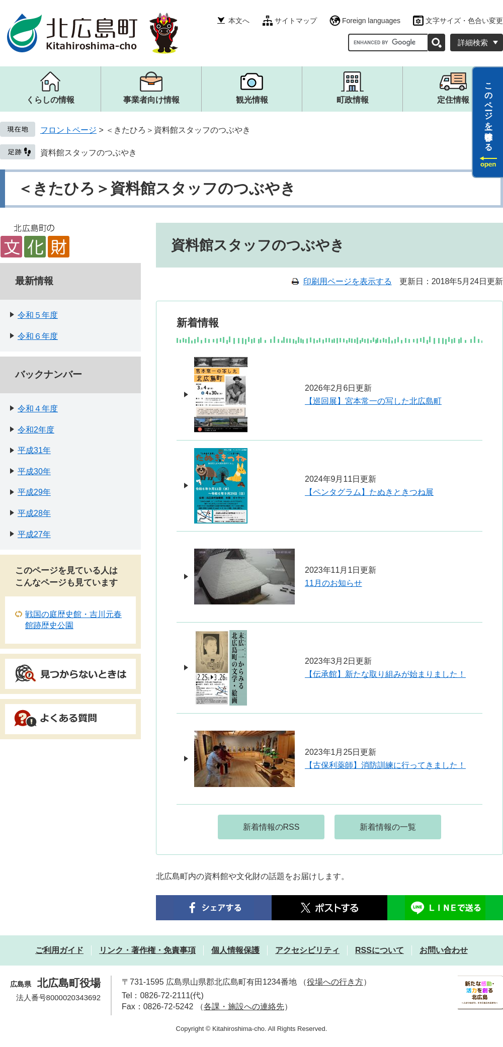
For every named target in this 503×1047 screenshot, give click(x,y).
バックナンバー (48, 374)
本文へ (238, 21)
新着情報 (198, 322)
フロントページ (68, 130)
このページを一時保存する (488, 112)
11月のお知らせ (333, 583)
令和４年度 (38, 408)
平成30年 (34, 471)
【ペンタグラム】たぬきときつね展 (369, 492)
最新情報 (34, 281)
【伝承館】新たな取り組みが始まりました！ (385, 674)
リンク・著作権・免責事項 (147, 950)
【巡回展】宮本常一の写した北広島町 (373, 401)
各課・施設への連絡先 (244, 1006)
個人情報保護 (235, 950)
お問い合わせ (444, 950)
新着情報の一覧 (388, 827)
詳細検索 (473, 42)
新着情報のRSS (271, 827)
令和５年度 (38, 315)
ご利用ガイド (59, 950)
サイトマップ (296, 21)
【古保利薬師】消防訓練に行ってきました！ (385, 765)
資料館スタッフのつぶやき (88, 152)
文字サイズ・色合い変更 (464, 21)
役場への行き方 (335, 982)
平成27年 (34, 534)
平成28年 (34, 513)
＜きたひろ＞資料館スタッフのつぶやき (157, 188)
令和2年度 (36, 429)
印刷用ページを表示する (347, 281)
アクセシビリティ (307, 950)
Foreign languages (371, 21)
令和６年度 (38, 336)
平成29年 (34, 492)
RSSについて (379, 950)
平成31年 (34, 450)
